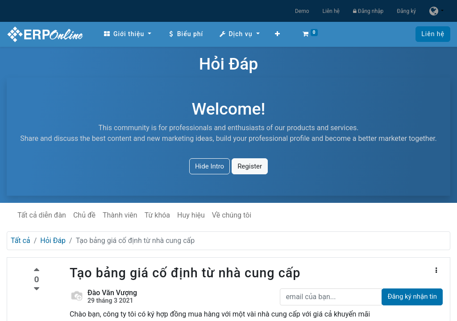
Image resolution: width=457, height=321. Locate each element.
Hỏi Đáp (53, 240)
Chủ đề (84, 215)
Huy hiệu (191, 215)
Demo (302, 11)
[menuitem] (127, 34)
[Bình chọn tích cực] (36, 271)
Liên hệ (331, 11)
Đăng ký (406, 11)
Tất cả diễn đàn (41, 215)
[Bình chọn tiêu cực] (36, 289)
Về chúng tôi (231, 215)
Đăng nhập (368, 11)
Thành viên (120, 215)
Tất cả (20, 240)
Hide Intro (209, 166)
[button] (277, 34)
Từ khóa (157, 215)
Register (249, 166)
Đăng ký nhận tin (412, 296)
